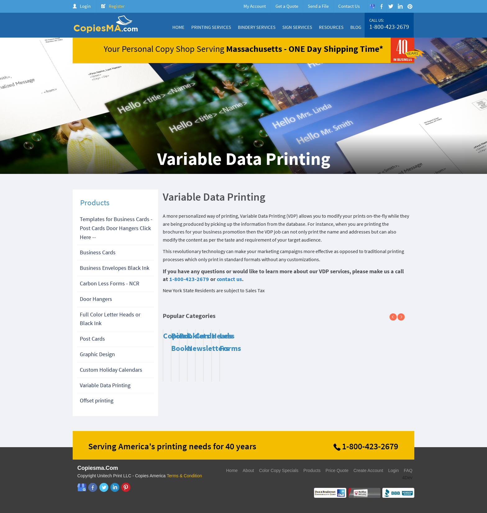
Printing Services (211, 27)
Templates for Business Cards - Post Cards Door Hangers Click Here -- (116, 228)
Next (403, 317)
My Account (255, 6)
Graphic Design (97, 354)
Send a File (318, 6)
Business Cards (98, 252)
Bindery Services (256, 27)
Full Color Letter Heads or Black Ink (110, 319)
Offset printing (96, 400)
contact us (229, 279)
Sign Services (297, 27)
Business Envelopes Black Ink (114, 267)
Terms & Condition (184, 475)
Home (178, 27)
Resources (331, 27)
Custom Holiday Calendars (111, 369)
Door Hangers (96, 298)
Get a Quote (286, 6)
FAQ (408, 470)
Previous (395, 317)
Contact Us (349, 6)
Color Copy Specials (278, 470)
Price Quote (336, 470)
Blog (355, 27)
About (248, 470)
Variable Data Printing (105, 385)
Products (312, 470)
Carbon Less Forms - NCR (109, 283)
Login (85, 6)
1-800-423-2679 (389, 27)
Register (117, 6)
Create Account (368, 470)
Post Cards (92, 338)
